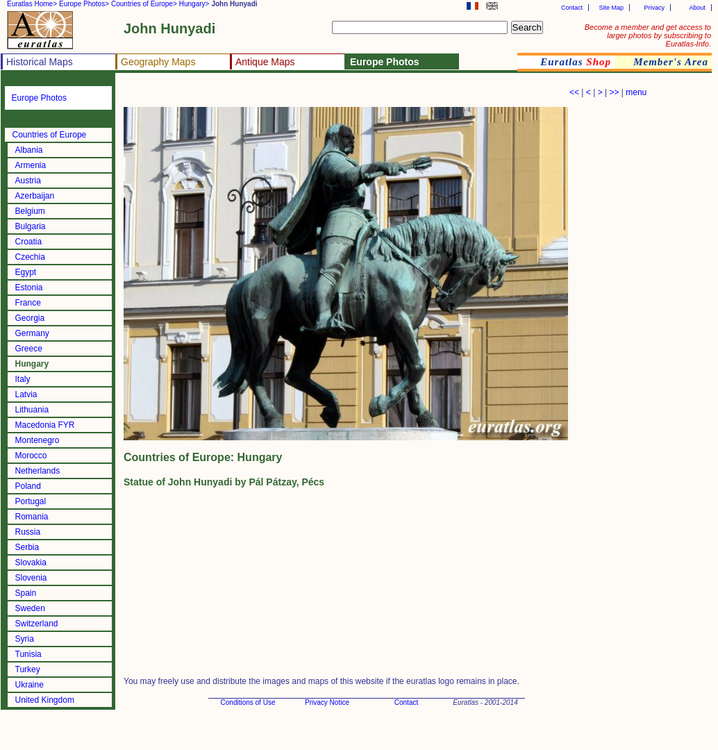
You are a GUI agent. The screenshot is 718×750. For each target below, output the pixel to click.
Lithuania (32, 410)
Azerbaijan (35, 196)
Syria (24, 639)
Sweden (30, 608)
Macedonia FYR (45, 425)
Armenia (31, 165)
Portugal (31, 501)
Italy (23, 379)
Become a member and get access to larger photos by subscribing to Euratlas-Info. (648, 35)
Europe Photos (39, 98)
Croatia (28, 242)
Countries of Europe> (144, 4)
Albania (29, 150)
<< (574, 92)
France (28, 303)
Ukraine (29, 685)
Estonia (29, 287)
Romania (32, 517)
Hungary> (194, 4)
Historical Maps (39, 61)
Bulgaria (30, 226)
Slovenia (31, 578)
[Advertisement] (286, 94)
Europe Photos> (84, 4)
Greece (28, 348)
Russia (28, 532)
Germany (32, 333)
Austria (28, 180)
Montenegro (37, 440)
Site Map (611, 7)
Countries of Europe (49, 135)
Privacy (654, 7)
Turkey (27, 669)
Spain (26, 593)
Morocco (31, 455)
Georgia (30, 318)
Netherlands (37, 471)
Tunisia (28, 654)
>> (614, 92)
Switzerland (36, 623)
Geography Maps (158, 61)
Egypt (26, 272)
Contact (572, 7)
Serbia (27, 547)
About (697, 7)
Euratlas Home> (32, 4)
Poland (28, 486)
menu (636, 92)
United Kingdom (44, 700)
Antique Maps (265, 61)
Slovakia (31, 562)
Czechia (30, 257)
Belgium (30, 211)
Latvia (26, 394)
